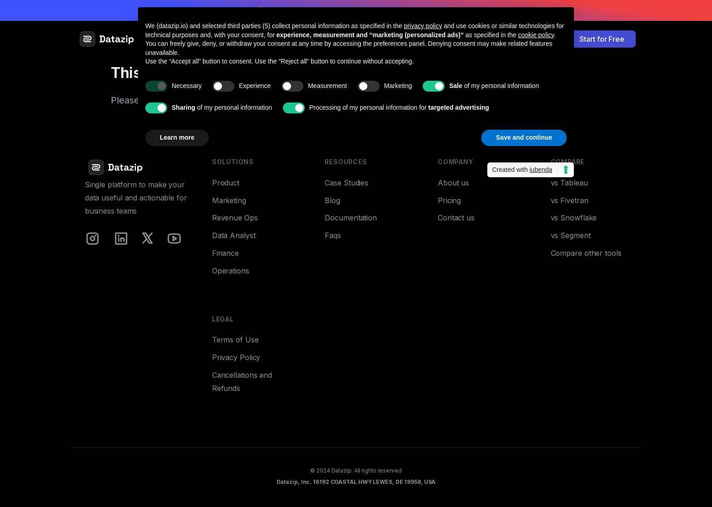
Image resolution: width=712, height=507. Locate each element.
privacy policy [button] (423, 25)
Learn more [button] (177, 137)
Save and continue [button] (524, 137)
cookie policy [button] (536, 35)
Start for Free (601, 39)
